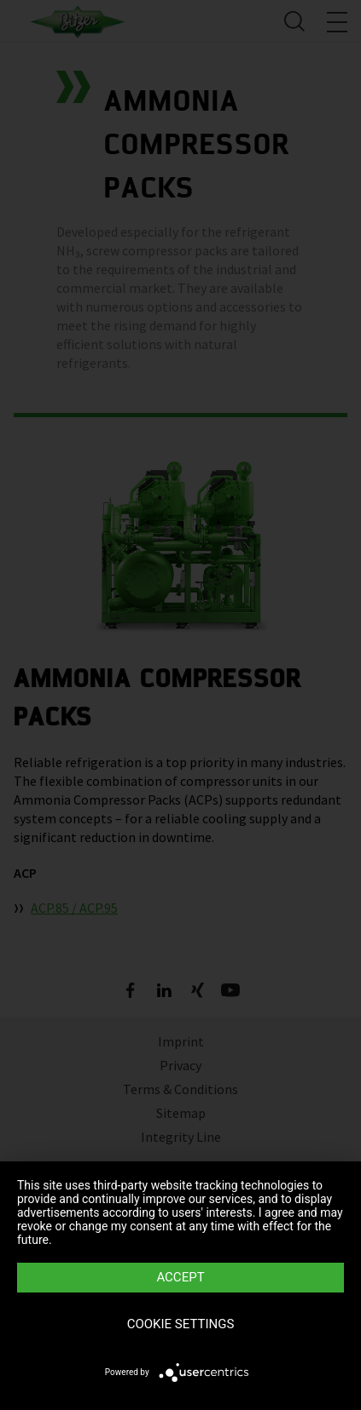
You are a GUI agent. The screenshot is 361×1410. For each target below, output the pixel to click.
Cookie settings (181, 1324)
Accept (180, 1277)
